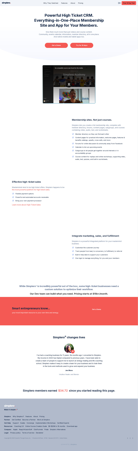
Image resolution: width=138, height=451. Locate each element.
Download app (72, 426)
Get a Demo (56, 45)
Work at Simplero (43, 420)
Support (16, 423)
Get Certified (16, 420)
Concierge (30, 423)
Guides (22, 423)
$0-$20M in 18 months (56, 426)
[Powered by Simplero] (69, 444)
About (35, 416)
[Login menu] (119, 3)
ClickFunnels (38, 429)
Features (28, 416)
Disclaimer (39, 433)
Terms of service (28, 433)
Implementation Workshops (46, 423)
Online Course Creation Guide (36, 426)
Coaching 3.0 (19, 426)
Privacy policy (15, 433)
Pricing (41, 416)
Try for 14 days (81, 45)
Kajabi (15, 429)
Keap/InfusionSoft (25, 429)
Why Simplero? (18, 416)
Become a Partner (29, 420)
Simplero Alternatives (58, 429)
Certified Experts (63, 423)
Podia (46, 429)
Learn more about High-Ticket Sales (26, 205)
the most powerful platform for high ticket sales (30, 190)
